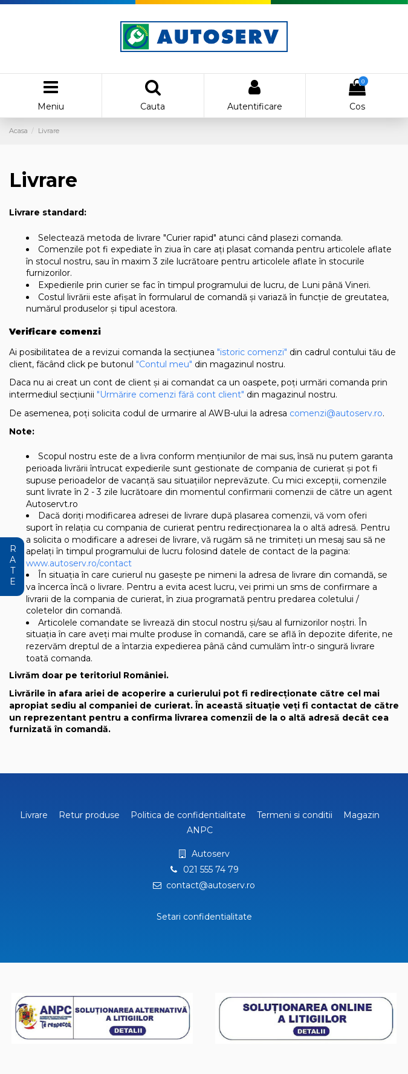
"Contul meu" (164, 364)
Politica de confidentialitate (188, 815)
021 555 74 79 (211, 869)
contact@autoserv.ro (210, 885)
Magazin (361, 815)
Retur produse (89, 815)
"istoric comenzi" (252, 352)
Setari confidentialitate (204, 916)
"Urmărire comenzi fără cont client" (170, 394)
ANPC (200, 830)
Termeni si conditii (294, 815)
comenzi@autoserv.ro (336, 413)
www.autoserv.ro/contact (79, 563)
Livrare (34, 815)
